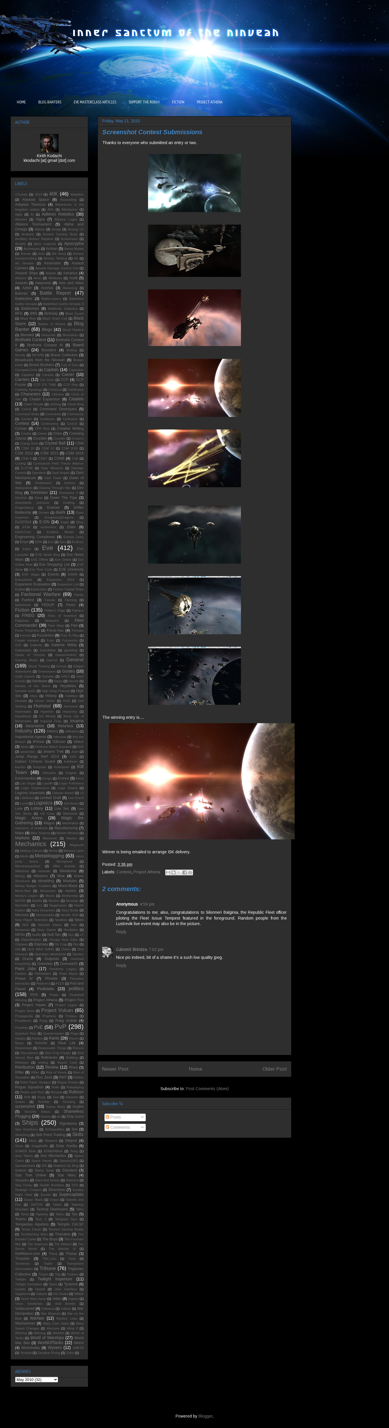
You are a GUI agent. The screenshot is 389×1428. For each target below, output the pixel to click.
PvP (60, 1026)
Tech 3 (40, 1219)
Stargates (22, 1180)
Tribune (47, 1268)
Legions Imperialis (30, 793)
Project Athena (147, 872)
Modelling (46, 881)
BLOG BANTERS (49, 102)
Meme (52, 850)
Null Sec (54, 935)
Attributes (55, 278)
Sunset (45, 1194)
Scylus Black (55, 1106)
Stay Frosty (23, 1185)
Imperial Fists (50, 721)
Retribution (25, 1067)
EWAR (73, 574)
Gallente (36, 645)
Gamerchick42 (65, 655)
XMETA (78, 1348)
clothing (55, 404)
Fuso (50, 640)
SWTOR (37, 1204)
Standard (69, 1170)
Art (76, 258)
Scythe (78, 1107)
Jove (74, 751)
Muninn (53, 900)
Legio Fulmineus (72, 783)
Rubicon (76, 1092)
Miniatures (68, 871)
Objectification (31, 939)
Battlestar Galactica (63, 308)
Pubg (43, 1020)
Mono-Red (22, 891)
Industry (24, 731)
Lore (18, 809)
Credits (26, 433)
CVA (75, 458)
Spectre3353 (69, 1160)
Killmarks (49, 773)
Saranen (72, 1097)
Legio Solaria (67, 788)
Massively (50, 838)
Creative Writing (70, 429)
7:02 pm (156, 949)
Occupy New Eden (63, 939)
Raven (73, 1038)
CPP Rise (42, 428)
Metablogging (49, 856)
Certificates (75, 389)
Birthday (51, 313)
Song (74, 1151)
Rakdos (37, 1038)
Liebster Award (63, 793)
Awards (21, 283)
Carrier (68, 374)
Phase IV (24, 979)
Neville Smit (69, 915)
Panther (20, 973)
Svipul (54, 1199)
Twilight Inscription (28, 1284)
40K (53, 194)
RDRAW (41, 1043)
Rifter (19, 1072)
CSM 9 (26, 458)
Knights (71, 773)
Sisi (74, 1129)
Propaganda (24, 1016)
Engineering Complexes (35, 537)
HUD (66, 701)
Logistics (43, 803)
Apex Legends (45, 244)
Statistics (72, 1180)
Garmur (51, 660)
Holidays (71, 696)
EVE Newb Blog (47, 554)
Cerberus (55, 389)
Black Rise (28, 318)
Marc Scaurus (40, 833)
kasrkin (20, 767)
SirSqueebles (54, 1129)
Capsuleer (76, 370)
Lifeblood (26, 798)
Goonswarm (46, 671)
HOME (21, 102)
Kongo (47, 778)
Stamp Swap (44, 1170)
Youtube (26, 1352)
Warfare (37, 1318)
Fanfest (28, 600)
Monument (47, 891)
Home (195, 1069)
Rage (74, 1033)
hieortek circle (25, 691)
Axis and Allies (71, 283)
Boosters (49, 350)
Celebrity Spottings (28, 389)
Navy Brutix (70, 910)
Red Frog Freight (58, 1053)
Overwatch (69, 964)
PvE (38, 1027)
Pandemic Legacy (63, 969)
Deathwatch (43, 483)
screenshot (25, 1106)
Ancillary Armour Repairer (34, 239)
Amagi (56, 229)
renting (43, 1062)
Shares (45, 1116)
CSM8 (59, 458)
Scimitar (44, 1101)
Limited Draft (50, 798)
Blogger (205, 1416)
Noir (74, 925)
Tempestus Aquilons (32, 1224)
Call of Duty (70, 365)
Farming (71, 600)
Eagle (64, 522)
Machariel (70, 813)
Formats (78, 630)
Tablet (57, 1204)
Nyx (71, 934)
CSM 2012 (24, 453)
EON (38, 542)
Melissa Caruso (31, 850)
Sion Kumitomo (26, 1129)
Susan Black (33, 1199)
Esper (27, 549)
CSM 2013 (49, 453)
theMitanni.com (27, 1254)
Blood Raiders (73, 330)
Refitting (72, 1057)
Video (56, 1299)
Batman (21, 293)
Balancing (70, 288)
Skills (78, 1134)
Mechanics (30, 844)
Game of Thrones (30, 655)
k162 (73, 756)
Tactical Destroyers (52, 1209)
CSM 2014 (75, 453)
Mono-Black (68, 886)
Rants (54, 1038)
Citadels (76, 399)
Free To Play (69, 635)
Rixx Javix (44, 1077)
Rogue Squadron (29, 1087)
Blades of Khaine (51, 324)
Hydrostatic (23, 711)
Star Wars (66, 1175)
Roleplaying (75, 1087)
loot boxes (71, 803)
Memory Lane (74, 850)
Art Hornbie (24, 263)
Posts (113, 1117)
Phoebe (51, 979)
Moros (49, 895)
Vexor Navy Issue (33, 1298)
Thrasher (22, 1259)
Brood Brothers (41, 365)
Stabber (20, 1170)
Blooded (27, 335)
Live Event (76, 798)
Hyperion (47, 711)
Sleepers (50, 1140)
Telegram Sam (66, 1219)
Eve (47, 547)
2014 (38, 194)
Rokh (55, 1087)
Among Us (76, 229)
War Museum (50, 1313)
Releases (22, 1062)
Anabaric (27, 234)
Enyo (24, 542)
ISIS (81, 746)
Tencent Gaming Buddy (66, 1229)
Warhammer (25, 1323)
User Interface (66, 1289)
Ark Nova (59, 253)
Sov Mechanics (53, 1156)
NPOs (20, 935)
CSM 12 (48, 448)
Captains (27, 375)
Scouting (68, 1101)
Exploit (20, 589)
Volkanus (47, 1308)
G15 (18, 645)
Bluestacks (70, 335)
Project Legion (66, 1005)
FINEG (28, 615)
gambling (70, 650)
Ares (41, 253)
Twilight (20, 1279)
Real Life (66, 1043)
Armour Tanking (55, 258)
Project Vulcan (57, 1010)
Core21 (72, 423)
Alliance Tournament (33, 224)
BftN (33, 313)
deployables (24, 488)
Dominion (39, 492)
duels (60, 512)
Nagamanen (58, 905)
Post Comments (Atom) (207, 1088)
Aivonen (21, 219)
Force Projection (27, 630)
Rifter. (35, 1072)
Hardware (40, 681)
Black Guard (74, 313)
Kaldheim (71, 761)
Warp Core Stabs (56, 1323)
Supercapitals (71, 1194)
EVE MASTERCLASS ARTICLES (95, 102)
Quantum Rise (25, 1033)
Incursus (65, 725)
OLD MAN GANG (40, 949)
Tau (74, 1214)
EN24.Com (23, 532)
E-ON (44, 521)
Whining (21, 1333)
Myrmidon (22, 905)
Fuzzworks (70, 640)
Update (20, 1289)
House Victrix (45, 701)
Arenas (26, 253)
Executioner (23, 579)
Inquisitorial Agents (30, 737)
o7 (82, 934)
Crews (42, 433)
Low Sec (62, 809)
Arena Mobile (74, 248)
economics (48, 527)
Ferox (70, 605)
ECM (26, 527)
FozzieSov (45, 635)
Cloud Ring (75, 404)
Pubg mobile (66, 1021)
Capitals (51, 369)
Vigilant (73, 1298)
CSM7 (42, 458)
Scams (20, 1101)
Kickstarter (61, 767)
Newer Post (115, 1069)
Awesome (43, 283)
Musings (72, 900)
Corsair (21, 429)
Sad (56, 1097)
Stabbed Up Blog (65, 1165)
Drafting (69, 502)
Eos (50, 542)
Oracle (27, 959)
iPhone (38, 742)
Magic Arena (28, 818)
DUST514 (23, 522)
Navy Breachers (43, 910)
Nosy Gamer (46, 929)
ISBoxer (59, 742)
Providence (23, 1020)
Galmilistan (48, 650)
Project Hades (34, 1005)
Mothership (70, 895)
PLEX (60, 983)
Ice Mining (47, 716)
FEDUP (48, 605)
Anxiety (20, 244)
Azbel (26, 288)
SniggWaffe (39, 1146)
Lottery (37, 808)
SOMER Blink (25, 1151)
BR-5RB (38, 355)
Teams (20, 1219)
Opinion (78, 954)
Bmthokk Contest (30, 339)
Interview (59, 737)
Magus (49, 823)
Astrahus (70, 273)
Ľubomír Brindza (131, 949)
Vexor (79, 1294)
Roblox (78, 1077)
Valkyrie (41, 1294)
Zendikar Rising (48, 1352)
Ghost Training (39, 666)
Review (52, 1067)
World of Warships (47, 1337)
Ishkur (79, 742)
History (51, 696)
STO (74, 1185)
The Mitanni (63, 1244)
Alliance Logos (66, 219)
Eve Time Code (40, 569)
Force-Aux (55, 630)
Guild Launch (25, 676)
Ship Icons (75, 1117)
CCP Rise (70, 384)
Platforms (43, 983)
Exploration (39, 589)
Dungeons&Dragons (59, 517)
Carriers (22, 379)
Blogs (47, 329)
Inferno (52, 731)
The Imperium (37, 1244)
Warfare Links (67, 1318)
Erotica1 (78, 542)
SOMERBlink (53, 1151)
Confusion (70, 419)
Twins (53, 1284)
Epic (63, 542)
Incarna (77, 721)
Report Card (67, 1062)
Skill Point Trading (50, 1135)
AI (32, 214)
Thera (53, 1253)
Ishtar (25, 746)
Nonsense (22, 929)
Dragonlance (24, 507)
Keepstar (39, 767)
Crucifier (59, 438)
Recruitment (29, 1053)
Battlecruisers (51, 298)
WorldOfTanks (50, 1342)
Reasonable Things (52, 1048)
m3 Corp (47, 813)
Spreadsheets (25, 1165)
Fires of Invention (62, 615)
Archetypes (32, 248)
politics (76, 988)
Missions (41, 876)
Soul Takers (24, 1156)
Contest (124, 872)
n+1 (39, 905)
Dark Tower (53, 478)
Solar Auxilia (66, 1146)
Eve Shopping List (54, 564)
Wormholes (30, 1348)
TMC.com (49, 1258)
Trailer (48, 1263)
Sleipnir (71, 1141)
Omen (65, 949)
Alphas (40, 229)
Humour (42, 706)
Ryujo (41, 1097)
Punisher (21, 1027)
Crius (57, 433)
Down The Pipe (63, 498)
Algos (40, 219)
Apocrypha (74, 243)
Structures (56, 1190)
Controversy (50, 423)
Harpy (58, 681)
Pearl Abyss (68, 973)
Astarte (51, 273)
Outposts (51, 959)
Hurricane (71, 706)
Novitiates (71, 929)
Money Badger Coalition (33, 886)
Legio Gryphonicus (35, 788)
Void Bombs (65, 1303)
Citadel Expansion (44, 399)
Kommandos (25, 778)
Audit (73, 278)
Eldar (71, 527)
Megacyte (76, 845)
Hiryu (33, 696)
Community (75, 414)
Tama (24, 1214)
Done (38, 497)
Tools (72, 1258)
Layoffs (47, 783)
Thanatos (62, 1234)
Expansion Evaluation (33, 584)
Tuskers (72, 1274)
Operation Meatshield (50, 954)
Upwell (40, 1289)
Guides (68, 671)
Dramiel (53, 508)
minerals (44, 871)
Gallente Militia (64, 645)
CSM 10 (27, 448)
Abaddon (77, 194)
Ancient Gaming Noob (60, 234)
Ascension (52, 263)
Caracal (47, 375)
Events (53, 574)
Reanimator (23, 1048)
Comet (26, 409)
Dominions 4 (68, 492)
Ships (30, 1122)
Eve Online (63, 559)
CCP (65, 380)
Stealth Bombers (51, 1185)
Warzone (52, 1328)
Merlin (24, 856)
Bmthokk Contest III (45, 345)
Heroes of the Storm (32, 686)
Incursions (35, 725)
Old (17, 949)
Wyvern (55, 1347)
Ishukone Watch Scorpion (53, 746)
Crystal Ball (55, 443)
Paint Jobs (25, 968)
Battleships (30, 309)
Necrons (22, 915)
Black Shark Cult (54, 318)
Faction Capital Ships (68, 589)
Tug (57, 1274)
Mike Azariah (64, 866)
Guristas (48, 676)
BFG (19, 313)
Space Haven (41, 1160)
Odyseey (21, 944)
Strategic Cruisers (28, 1190)
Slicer (19, 1146)
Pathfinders (43, 973)
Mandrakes (70, 823)
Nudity (36, 934)
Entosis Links (74, 537)
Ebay (80, 522)
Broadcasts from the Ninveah (40, 360)
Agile (18, 214)
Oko (76, 944)
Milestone (22, 871)
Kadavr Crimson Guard (35, 761)
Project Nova (24, 1011)
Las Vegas (28, 783)
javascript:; (28, 751)
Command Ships (27, 414)
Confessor (47, 419)
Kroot (80, 778)
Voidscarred (25, 1309)
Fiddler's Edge (54, 610)
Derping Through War (55, 488)
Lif (82, 793)
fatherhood (23, 605)
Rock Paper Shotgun (35, 1082)
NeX (25, 925)
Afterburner (70, 209)
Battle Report (55, 293)
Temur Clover (31, 1229)
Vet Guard (60, 1294)
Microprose (64, 861)
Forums (25, 635)
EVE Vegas (30, 574)
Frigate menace (27, 640)
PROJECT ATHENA (210, 102)
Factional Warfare (41, 594)
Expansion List (67, 584)
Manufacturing (66, 828)
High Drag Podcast (56, 691)
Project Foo (74, 1000)
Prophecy (49, 1016)
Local (24, 803)
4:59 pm (147, 904)
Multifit (37, 900)
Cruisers (77, 438)
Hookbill (21, 701)
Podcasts (45, 988)
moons (70, 891)
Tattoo (59, 1214)
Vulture (66, 1308)
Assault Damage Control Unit (56, 268)
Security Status (37, 1111)
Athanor (20, 278)
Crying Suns (29, 443)
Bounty (20, 355)
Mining (20, 876)
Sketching (22, 1135)
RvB (27, 1097)
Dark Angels (61, 472)
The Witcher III (61, 1248)
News (79, 920)
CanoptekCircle (26, 370)
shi (59, 1116)
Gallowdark (23, 650)
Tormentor (22, 1263)
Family (79, 594)
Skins (33, 1140)
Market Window (67, 833)
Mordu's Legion (26, 895)
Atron (38, 278)
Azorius (47, 288)
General (75, 659)
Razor (19, 1043)
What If (72, 1328)
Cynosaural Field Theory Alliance (58, 463)
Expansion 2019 (60, 579)
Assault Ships (26, 273)
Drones (44, 512)
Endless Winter (60, 532)
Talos (80, 1209)
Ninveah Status (50, 925)
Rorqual (56, 1092)
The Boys (50, 1239)
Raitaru (20, 1038)
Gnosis (61, 666)
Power (54, 995)
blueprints (49, 335)
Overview (44, 964)
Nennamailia (45, 915)
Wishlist (58, 1333)
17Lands (21, 194)
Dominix (21, 497)
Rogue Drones (67, 1082)
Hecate (74, 681)
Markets (22, 838)
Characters (30, 394)
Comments (118, 1127)
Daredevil (39, 472)
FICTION (178, 102)
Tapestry (42, 1214)
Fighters (78, 610)
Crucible (39, 438)
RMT (63, 1077)
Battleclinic (24, 299)
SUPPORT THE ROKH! (144, 102)
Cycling (20, 463)
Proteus (71, 1016)
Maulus (71, 838)
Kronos (63, 778)
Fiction (22, 610)
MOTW (20, 900)
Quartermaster (53, 1033)
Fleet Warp (56, 625)
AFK (50, 209)
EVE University (71, 569)
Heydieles (68, 686)
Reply (121, 931)
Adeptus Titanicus (30, 205)
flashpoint (52, 620)
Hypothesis (23, 716)
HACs (65, 676)
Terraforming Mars (34, 1234)
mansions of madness (31, 828)
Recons (78, 1048)
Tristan (43, 1274)
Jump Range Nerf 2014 (37, 757)
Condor (26, 419)
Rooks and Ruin (32, 1092)
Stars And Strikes (47, 1180)
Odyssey (41, 944)
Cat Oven (47, 379)
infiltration (72, 731)
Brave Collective (64, 355)
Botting (71, 350)
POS (34, 995)
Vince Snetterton (28, 1303)
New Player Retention (31, 920)
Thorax (71, 1254)
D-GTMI (27, 468)
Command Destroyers (58, 409)
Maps (19, 833)
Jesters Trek (53, 752)
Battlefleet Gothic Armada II (63, 304)
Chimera (57, 394)
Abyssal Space (35, 200)
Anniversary (69, 239)
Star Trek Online (30, 1175)
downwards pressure (32, 502)
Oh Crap (61, 944)
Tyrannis (71, 1284)
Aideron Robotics (58, 214)
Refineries (49, 1058)
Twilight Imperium (55, 1279)
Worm (79, 1343)
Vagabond (22, 1294)
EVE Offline (39, 559)
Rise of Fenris (56, 1072)
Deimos (69, 483)
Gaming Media (26, 660)
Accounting (68, 199)
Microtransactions (28, 866)
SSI (44, 1165)
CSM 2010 (70, 448)
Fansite (49, 600)
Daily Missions (52, 468)
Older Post (274, 1069)
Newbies (61, 920)
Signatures (68, 1123)
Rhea (73, 1067)
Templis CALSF (70, 1224)
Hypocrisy (70, 711)
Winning (40, 1333)
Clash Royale (34, 404)
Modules (70, 881)
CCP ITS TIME (45, 384)
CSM (79, 443)
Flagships (22, 620)
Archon (51, 249)
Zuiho (70, 1352)
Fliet (74, 625)
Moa (61, 876)
